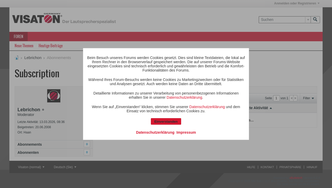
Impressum (186, 132)
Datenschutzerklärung (184, 97)
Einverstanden (166, 122)
